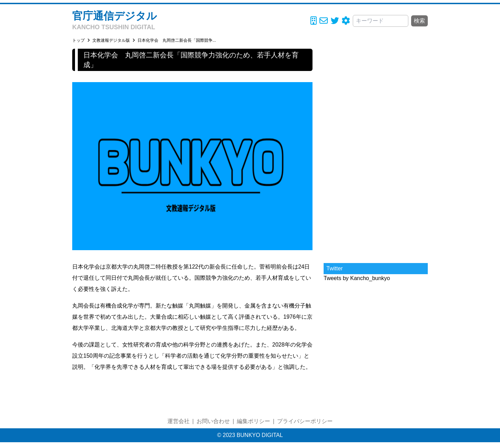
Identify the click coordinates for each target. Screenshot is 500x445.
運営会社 (178, 421)
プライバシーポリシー (305, 421)
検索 (419, 21)
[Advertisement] (376, 153)
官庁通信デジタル (114, 16)
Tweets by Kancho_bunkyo (357, 278)
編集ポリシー (253, 421)
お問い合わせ (213, 421)
